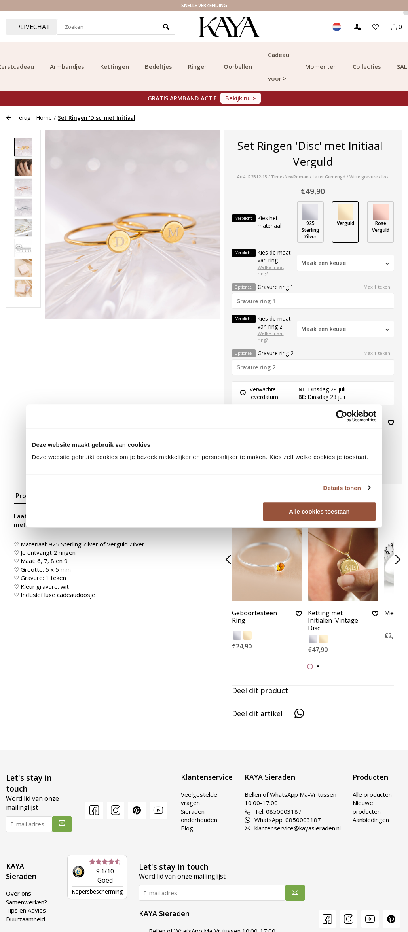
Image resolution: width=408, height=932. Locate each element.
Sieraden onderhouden (199, 815)
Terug (18, 117)
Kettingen (114, 66)
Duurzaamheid (25, 919)
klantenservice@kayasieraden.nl (293, 828)
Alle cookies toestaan (319, 511)
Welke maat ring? (271, 270)
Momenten (321, 66)
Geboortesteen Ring (254, 617)
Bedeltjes (158, 66)
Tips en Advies (26, 910)
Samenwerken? (26, 902)
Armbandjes (67, 66)
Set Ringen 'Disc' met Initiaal (96, 117)
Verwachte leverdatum (259, 393)
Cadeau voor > (278, 66)
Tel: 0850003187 (273, 811)
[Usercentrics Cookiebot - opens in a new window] (341, 416)
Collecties (367, 66)
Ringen (198, 66)
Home (44, 117)
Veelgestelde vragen (199, 798)
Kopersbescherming (97, 891)
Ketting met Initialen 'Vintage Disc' (333, 620)
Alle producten (372, 794)
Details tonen (342, 487)
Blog (187, 828)
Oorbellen (238, 66)
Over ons (18, 893)
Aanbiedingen (371, 820)
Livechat (33, 27)
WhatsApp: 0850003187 (283, 820)
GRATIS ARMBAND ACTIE (204, 98)
